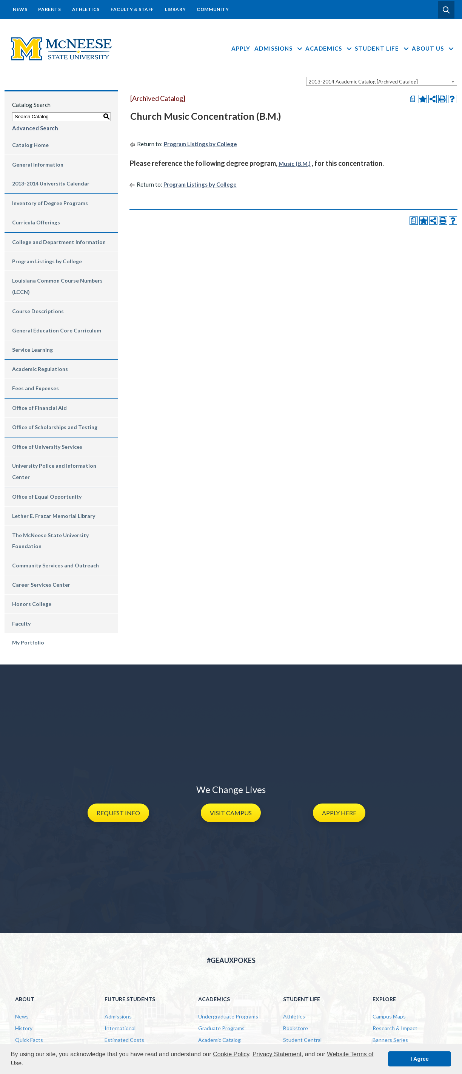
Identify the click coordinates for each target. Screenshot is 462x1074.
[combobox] (381, 81)
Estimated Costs (124, 1040)
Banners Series (390, 1040)
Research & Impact (395, 1028)
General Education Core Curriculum (56, 330)
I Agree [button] (420, 1059)
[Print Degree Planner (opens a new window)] (413, 99)
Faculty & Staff (132, 9)
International (120, 1028)
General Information (37, 164)
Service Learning (32, 349)
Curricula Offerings (36, 222)
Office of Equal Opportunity (47, 496)
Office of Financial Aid (39, 408)
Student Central (302, 1040)
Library (175, 9)
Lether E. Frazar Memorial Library (53, 516)
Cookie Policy (231, 1054)
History (23, 1028)
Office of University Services (47, 447)
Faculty (21, 623)
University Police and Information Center (54, 471)
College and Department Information (59, 242)
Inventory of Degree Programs (50, 203)
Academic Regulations (40, 369)
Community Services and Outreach (55, 565)
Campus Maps (389, 1016)
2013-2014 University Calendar (50, 183)
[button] (446, 10)
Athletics (86, 9)
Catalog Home (30, 145)
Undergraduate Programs (228, 1016)
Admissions (278, 48)
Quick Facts (29, 1040)
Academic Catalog (219, 1040)
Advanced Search (35, 128)
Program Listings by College (47, 261)
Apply (240, 48)
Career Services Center (41, 584)
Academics (329, 48)
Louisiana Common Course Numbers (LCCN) (57, 286)
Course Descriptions (38, 311)
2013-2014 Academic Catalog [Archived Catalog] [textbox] (363, 82)
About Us (433, 48)
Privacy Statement (277, 1054)
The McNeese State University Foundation (50, 541)
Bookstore (295, 1028)
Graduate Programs (221, 1028)
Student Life (382, 48)
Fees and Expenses (35, 388)
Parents (49, 9)
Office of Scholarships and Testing (54, 427)
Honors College (31, 604)
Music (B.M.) (295, 163)
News (20, 9)
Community (213, 9)
